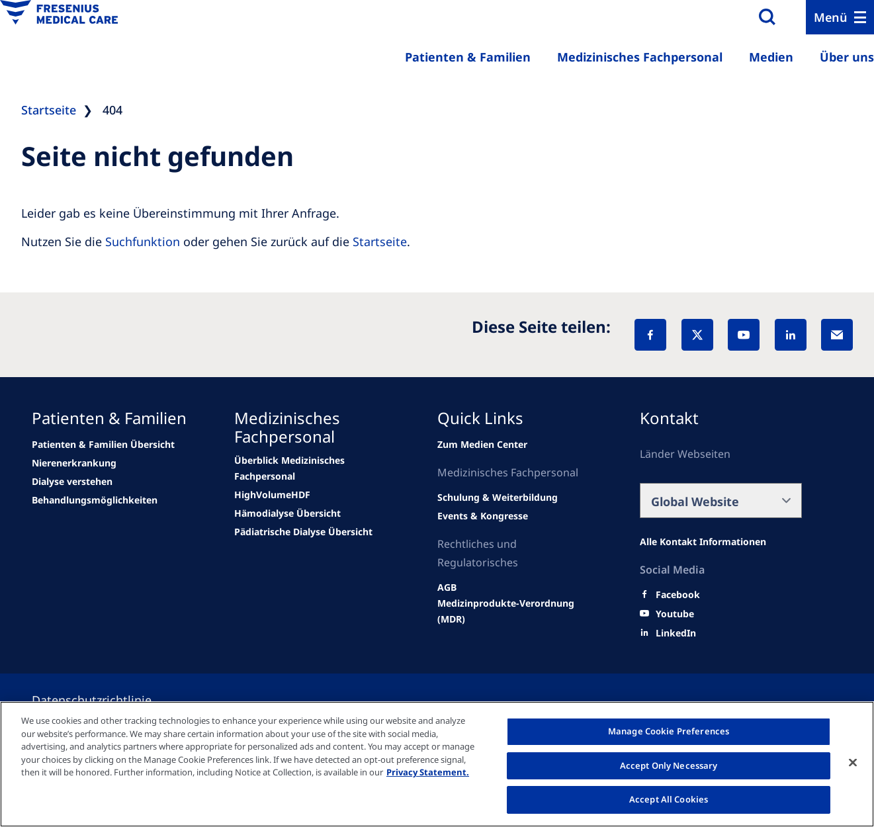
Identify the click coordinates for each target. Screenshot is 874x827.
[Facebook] (650, 335)
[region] (437, 764)
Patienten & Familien (468, 57)
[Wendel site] (103, 445)
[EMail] (837, 335)
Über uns (847, 57)
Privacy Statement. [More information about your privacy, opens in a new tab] (427, 772)
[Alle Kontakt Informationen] (703, 542)
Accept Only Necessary (669, 765)
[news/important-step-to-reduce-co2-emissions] (74, 463)
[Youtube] (675, 614)
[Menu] (840, 17)
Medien (771, 57)
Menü (831, 17)
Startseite (380, 241)
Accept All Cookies (668, 799)
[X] (697, 335)
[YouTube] (744, 335)
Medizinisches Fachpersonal (639, 57)
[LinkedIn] (791, 335)
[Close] (852, 762)
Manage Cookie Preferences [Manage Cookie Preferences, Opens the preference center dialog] (668, 731)
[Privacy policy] (107, 700)
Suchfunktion (142, 241)
